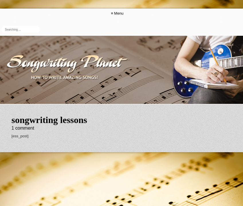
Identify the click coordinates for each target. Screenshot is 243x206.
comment (22, 128)
